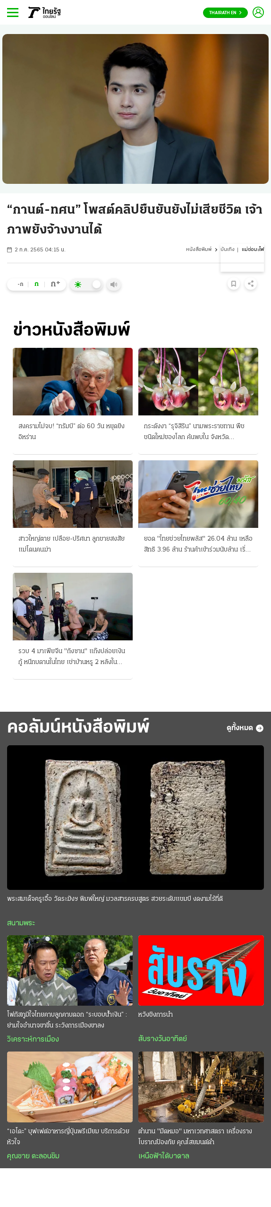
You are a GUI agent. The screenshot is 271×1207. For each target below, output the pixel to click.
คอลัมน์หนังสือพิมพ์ (78, 728)
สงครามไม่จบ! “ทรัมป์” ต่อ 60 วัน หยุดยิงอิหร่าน (71, 432)
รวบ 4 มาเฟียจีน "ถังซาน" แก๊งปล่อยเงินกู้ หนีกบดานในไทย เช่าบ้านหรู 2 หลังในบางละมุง (71, 658)
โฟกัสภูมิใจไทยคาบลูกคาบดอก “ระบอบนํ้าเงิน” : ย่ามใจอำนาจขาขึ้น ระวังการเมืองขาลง (67, 1020)
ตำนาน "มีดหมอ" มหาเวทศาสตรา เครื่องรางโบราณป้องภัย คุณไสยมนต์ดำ (195, 1137)
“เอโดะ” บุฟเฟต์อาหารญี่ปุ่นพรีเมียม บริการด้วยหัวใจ (68, 1137)
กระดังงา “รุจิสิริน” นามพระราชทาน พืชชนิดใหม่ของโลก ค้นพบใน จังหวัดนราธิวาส (194, 433)
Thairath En (225, 13)
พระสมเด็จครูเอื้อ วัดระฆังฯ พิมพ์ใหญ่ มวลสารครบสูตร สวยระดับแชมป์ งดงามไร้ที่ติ (115, 899)
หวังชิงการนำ (155, 1014)
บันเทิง (227, 249)
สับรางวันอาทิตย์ (162, 1039)
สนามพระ (21, 923)
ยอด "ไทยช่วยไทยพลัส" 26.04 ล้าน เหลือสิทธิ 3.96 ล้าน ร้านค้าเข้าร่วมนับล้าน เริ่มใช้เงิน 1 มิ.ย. (198, 545)
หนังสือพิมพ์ (199, 249)
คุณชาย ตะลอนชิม (33, 1156)
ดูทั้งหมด (245, 728)
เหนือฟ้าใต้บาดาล (163, 1156)
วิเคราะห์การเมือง (33, 1039)
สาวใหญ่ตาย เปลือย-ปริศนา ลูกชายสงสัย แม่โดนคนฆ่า (71, 544)
